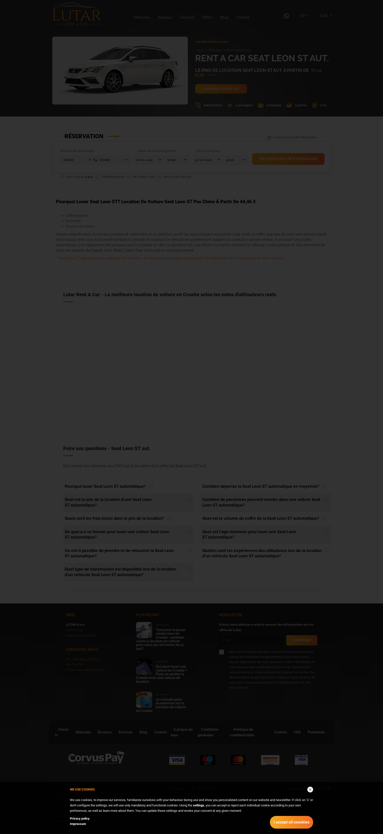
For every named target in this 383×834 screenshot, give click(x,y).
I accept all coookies (291, 822)
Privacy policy (80, 818)
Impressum (78, 824)
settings (198, 805)
